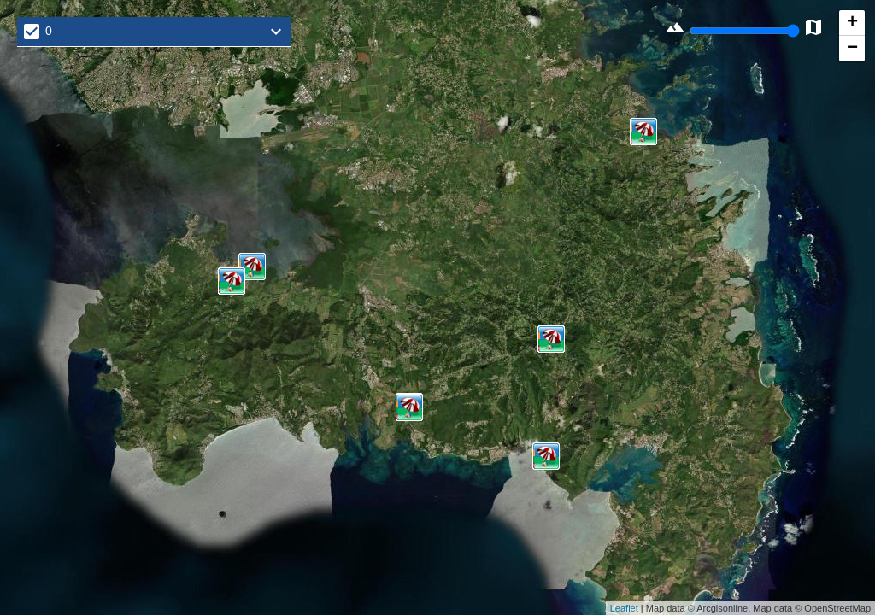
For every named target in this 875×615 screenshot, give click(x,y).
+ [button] (852, 23)
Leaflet (624, 608)
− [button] (852, 49)
